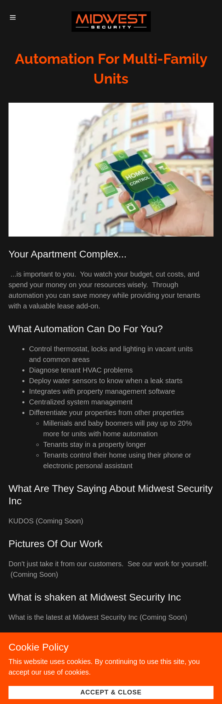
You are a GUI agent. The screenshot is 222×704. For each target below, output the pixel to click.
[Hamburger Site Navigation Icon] (16, 17)
